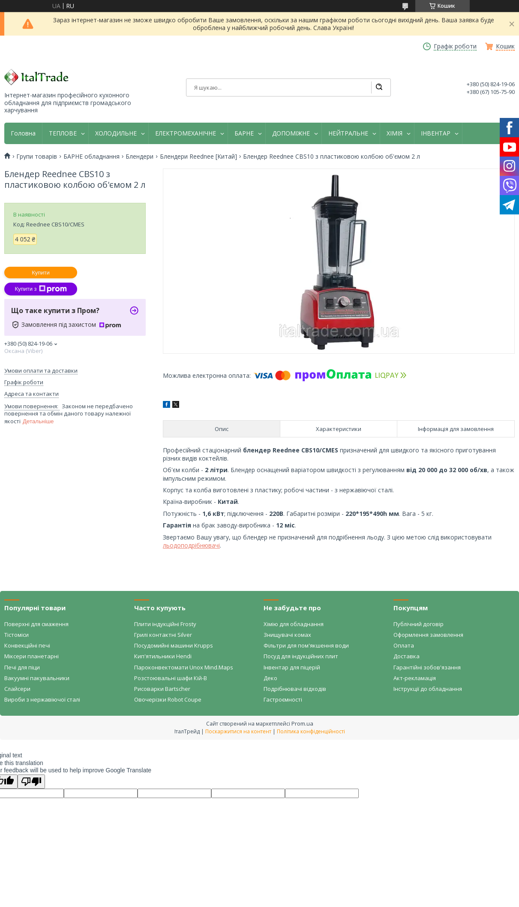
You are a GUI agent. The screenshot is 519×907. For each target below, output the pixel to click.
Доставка (406, 656)
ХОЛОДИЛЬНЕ (116, 133)
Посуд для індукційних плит (301, 656)
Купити (41, 272)
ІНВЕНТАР (435, 133)
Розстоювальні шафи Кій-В (170, 678)
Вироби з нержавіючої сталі (42, 699)
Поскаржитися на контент (238, 731)
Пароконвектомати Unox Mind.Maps (183, 667)
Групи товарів (36, 156)
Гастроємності (283, 699)
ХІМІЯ (394, 133)
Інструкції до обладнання (427, 689)
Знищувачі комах (287, 635)
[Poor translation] (31, 781)
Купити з (40, 289)
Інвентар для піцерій (292, 667)
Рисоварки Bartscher (162, 689)
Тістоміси (16, 635)
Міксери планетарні (31, 656)
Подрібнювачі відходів (295, 689)
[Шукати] (379, 87)
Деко (270, 678)
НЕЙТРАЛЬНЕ (348, 133)
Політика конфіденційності (311, 731)
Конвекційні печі (27, 645)
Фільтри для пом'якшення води (306, 645)
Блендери (139, 156)
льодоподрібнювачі (191, 545)
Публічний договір (418, 624)
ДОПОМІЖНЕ (291, 133)
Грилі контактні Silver (163, 635)
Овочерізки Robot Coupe (167, 699)
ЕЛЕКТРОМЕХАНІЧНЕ (185, 133)
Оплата (403, 645)
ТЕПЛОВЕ (63, 133)
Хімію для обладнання (294, 624)
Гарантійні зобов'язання (427, 667)
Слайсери (17, 689)
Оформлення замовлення (428, 635)
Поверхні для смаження (36, 624)
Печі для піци (22, 667)
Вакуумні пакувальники (36, 678)
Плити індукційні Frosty (165, 624)
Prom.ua (302, 723)
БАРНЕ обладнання (91, 156)
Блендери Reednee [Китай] (198, 156)
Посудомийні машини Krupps (173, 645)
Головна (23, 133)
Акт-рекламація (414, 678)
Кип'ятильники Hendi (163, 656)
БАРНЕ (244, 133)
